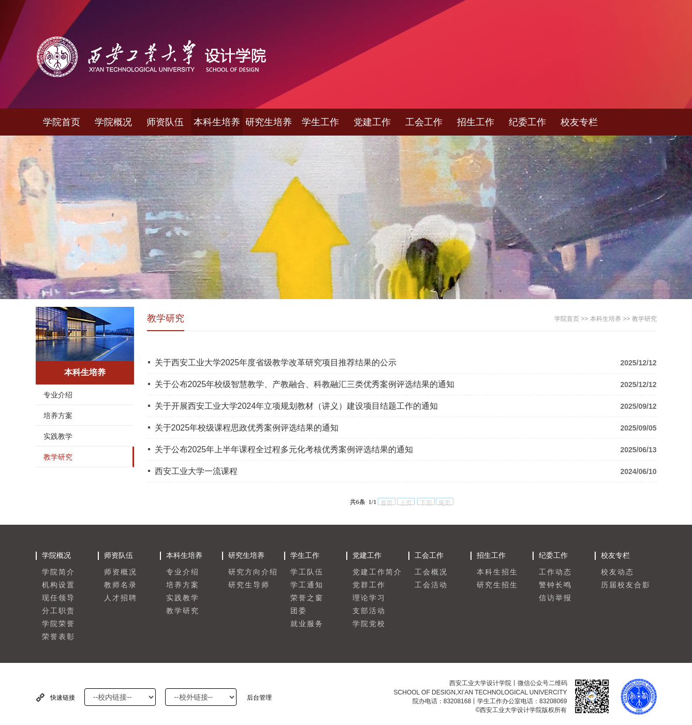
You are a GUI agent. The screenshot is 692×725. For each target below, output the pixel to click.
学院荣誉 (58, 624)
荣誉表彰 (58, 637)
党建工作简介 (377, 572)
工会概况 (431, 572)
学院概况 (113, 122)
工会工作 (424, 122)
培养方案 (57, 415)
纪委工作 (527, 122)
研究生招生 (497, 585)
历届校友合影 (626, 585)
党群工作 (369, 585)
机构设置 (58, 585)
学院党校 (369, 624)
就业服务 (306, 624)
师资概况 (120, 572)
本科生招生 (497, 572)
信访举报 (555, 598)
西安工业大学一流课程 (196, 471)
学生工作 (320, 122)
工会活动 (431, 585)
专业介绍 (57, 395)
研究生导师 (249, 585)
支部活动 (369, 611)
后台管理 (259, 697)
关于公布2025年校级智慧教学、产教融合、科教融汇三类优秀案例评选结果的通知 (305, 384)
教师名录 (120, 585)
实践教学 (57, 436)
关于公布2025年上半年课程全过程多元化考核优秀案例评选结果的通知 (284, 449)
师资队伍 (165, 122)
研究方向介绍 (253, 572)
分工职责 (58, 611)
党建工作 (372, 122)
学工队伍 (306, 572)
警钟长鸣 (555, 585)
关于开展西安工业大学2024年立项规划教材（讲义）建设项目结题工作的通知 (296, 406)
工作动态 (555, 572)
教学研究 (57, 457)
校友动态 (617, 572)
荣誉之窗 (306, 598)
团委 (298, 611)
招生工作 (475, 122)
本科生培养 (217, 122)
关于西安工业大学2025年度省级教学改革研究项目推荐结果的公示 (276, 362)
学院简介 (58, 572)
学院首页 (61, 122)
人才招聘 (120, 598)
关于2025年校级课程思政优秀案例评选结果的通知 (247, 427)
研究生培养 (268, 122)
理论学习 (369, 598)
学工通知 (306, 585)
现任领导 (58, 598)
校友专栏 (579, 122)
